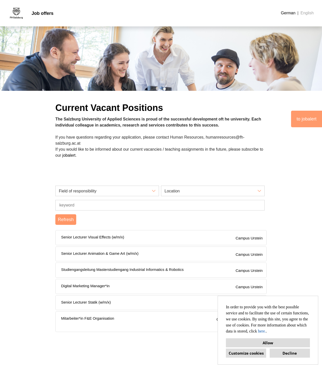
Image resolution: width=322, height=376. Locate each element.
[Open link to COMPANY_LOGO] (16, 13)
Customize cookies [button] (246, 353)
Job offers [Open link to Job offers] (42, 13)
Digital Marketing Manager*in (85, 286)
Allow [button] (268, 342)
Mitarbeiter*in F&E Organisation (87, 318)
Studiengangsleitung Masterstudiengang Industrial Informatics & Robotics (122, 269)
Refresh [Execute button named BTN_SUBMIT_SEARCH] (66, 219)
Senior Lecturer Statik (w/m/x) (86, 302)
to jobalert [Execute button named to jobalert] (306, 118)
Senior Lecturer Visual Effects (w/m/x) (92, 237)
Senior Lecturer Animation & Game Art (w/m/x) (100, 253)
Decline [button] (290, 353)
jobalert (68, 155)
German (288, 13)
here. (262, 331)
